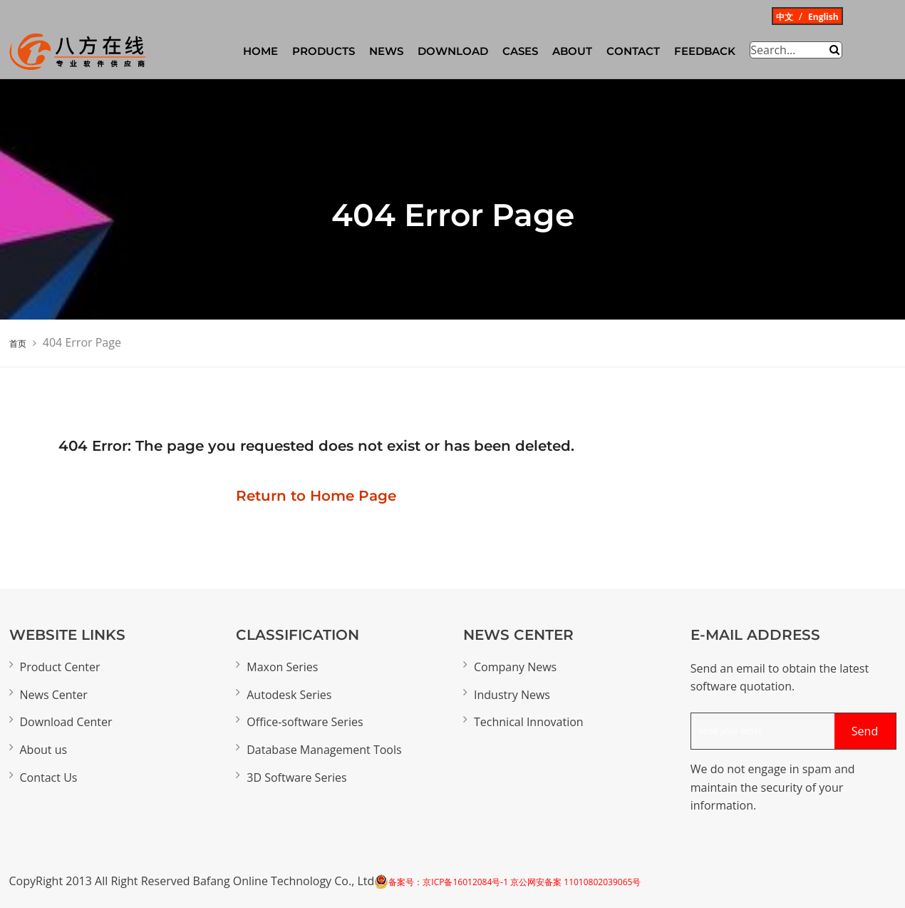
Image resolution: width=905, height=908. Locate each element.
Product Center (60, 667)
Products (323, 51)
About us (44, 749)
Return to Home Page (316, 495)
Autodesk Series (289, 695)
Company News (515, 667)
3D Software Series (296, 777)
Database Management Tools (324, 749)
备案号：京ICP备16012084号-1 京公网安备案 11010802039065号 (514, 882)
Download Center (66, 722)
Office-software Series (305, 722)
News (386, 51)
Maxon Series (282, 667)
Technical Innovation (529, 722)
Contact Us (49, 777)
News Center (54, 695)
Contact (633, 51)
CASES (520, 51)
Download (453, 51)
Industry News (512, 695)
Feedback (704, 51)
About (572, 51)
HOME (260, 51)
